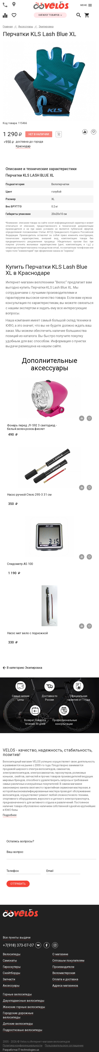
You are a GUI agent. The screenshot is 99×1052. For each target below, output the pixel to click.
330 (23, 642)
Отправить (18, 883)
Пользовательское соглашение (64, 1045)
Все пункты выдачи (16, 937)
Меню (86, 5)
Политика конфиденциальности (22, 1045)
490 (23, 434)
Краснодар (23, 146)
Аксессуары (25, 26)
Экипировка (46, 26)
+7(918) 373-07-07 (18, 945)
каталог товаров (50, 15)
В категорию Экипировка (22, 667)
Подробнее (10, 815)
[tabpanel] (49, 81)
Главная (8, 26)
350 (23, 504)
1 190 (25, 573)
